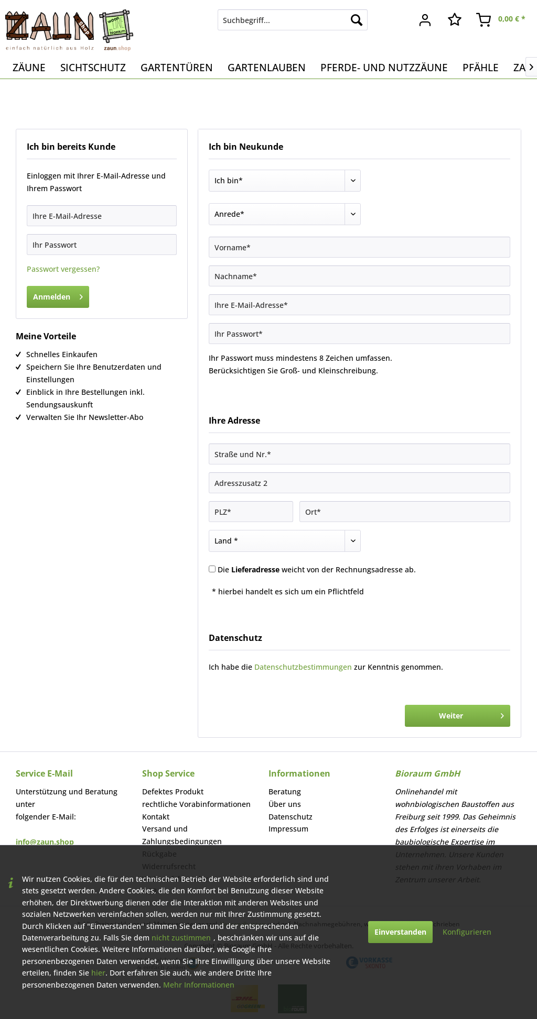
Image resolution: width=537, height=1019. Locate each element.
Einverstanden (400, 932)
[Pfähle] (480, 68)
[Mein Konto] (425, 19)
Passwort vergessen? (63, 269)
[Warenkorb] (501, 19)
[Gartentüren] (176, 68)
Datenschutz (290, 817)
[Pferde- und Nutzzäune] (384, 68)
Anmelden (58, 295)
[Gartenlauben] (266, 68)
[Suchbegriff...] (293, 19)
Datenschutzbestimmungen (303, 667)
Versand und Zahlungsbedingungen (182, 835)
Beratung (284, 791)
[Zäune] (29, 68)
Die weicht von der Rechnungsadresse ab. (317, 569)
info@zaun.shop (45, 842)
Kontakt (155, 817)
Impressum (288, 829)
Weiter (471, 714)
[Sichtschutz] (93, 68)
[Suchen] (357, 19)
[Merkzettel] (454, 19)
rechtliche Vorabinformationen (196, 804)
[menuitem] (293, 19)
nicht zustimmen (181, 938)
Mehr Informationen (198, 985)
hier (98, 973)
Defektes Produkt (172, 791)
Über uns (284, 804)
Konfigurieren (467, 932)
